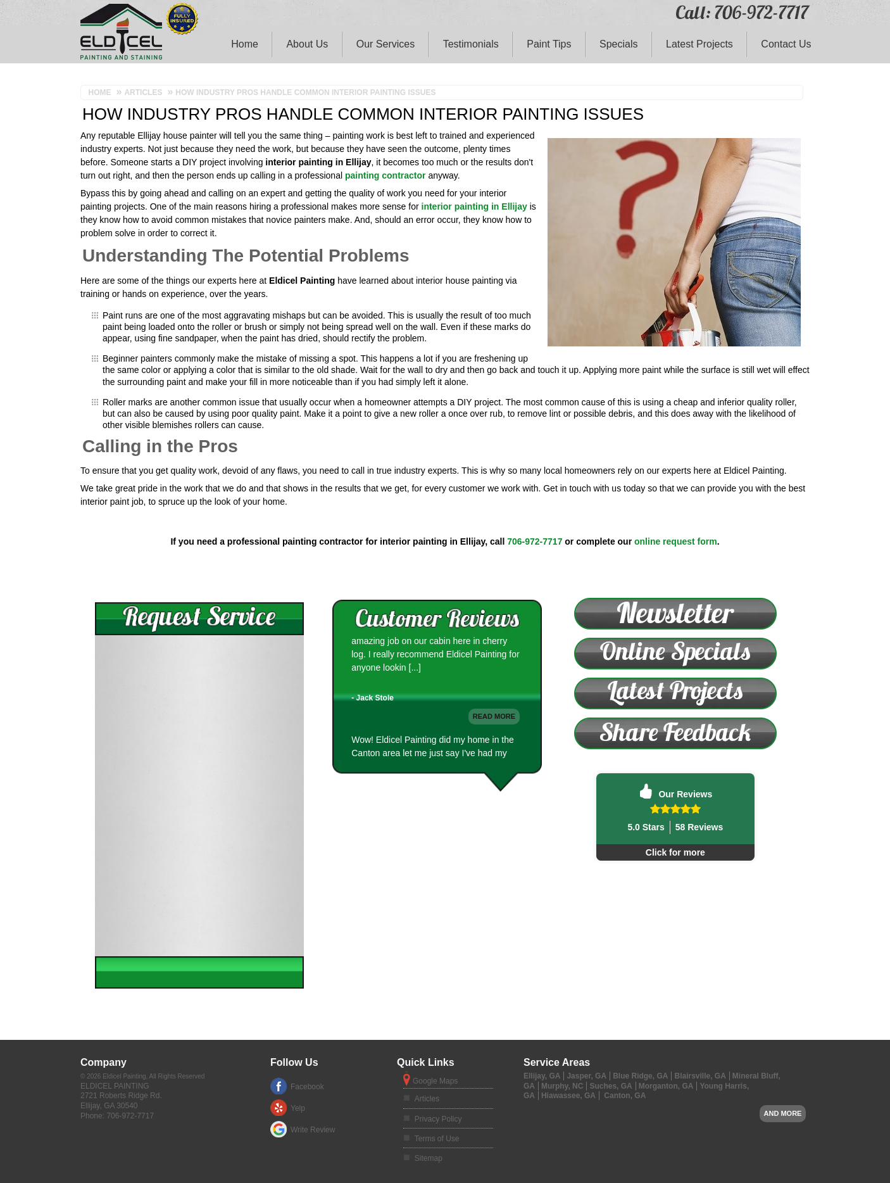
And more (783, 1113)
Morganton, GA (666, 1086)
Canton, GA (625, 1095)
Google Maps (435, 1081)
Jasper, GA (586, 1076)
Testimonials (471, 44)
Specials (618, 44)
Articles (427, 1098)
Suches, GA (610, 1086)
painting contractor (385, 175)
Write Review (313, 1130)
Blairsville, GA (699, 1076)
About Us (307, 44)
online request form (675, 541)
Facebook (307, 1087)
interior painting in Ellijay (474, 206)
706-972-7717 (534, 541)
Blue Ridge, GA (640, 1076)
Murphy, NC (562, 1086)
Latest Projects (699, 44)
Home (244, 44)
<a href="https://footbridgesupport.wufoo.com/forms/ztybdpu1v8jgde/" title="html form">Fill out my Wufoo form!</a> (199, 795)
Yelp (298, 1108)
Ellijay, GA (541, 1076)
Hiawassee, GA (568, 1095)
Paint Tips (549, 44)
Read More (494, 746)
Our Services (385, 44)
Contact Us (786, 44)
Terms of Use (437, 1138)
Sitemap (428, 1158)
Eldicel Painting (114, 1086)
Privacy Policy (438, 1119)
